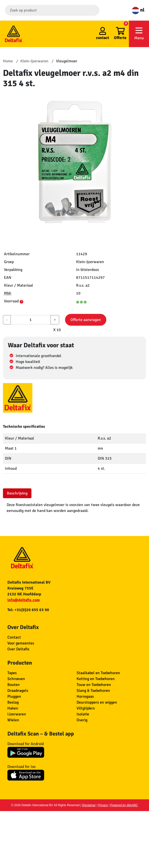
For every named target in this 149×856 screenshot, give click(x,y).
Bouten (13, 684)
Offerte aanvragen (85, 319)
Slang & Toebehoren (93, 690)
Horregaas (85, 696)
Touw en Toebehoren (94, 684)
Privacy (103, 805)
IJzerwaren (16, 714)
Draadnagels (17, 690)
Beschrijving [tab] (17, 493)
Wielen (13, 720)
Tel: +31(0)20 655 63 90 (28, 609)
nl (138, 10)
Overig (82, 720)
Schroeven (16, 678)
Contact (14, 637)
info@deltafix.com (23, 600)
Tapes (12, 672)
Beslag (13, 702)
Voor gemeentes (20, 643)
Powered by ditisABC (124, 805)
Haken (12, 708)
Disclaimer (89, 805)
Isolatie (83, 714)
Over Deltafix (18, 649)
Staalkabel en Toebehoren (98, 672)
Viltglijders (86, 708)
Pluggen (14, 696)
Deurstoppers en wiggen (97, 702)
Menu (139, 33)
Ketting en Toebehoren (96, 678)
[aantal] (31, 319)
